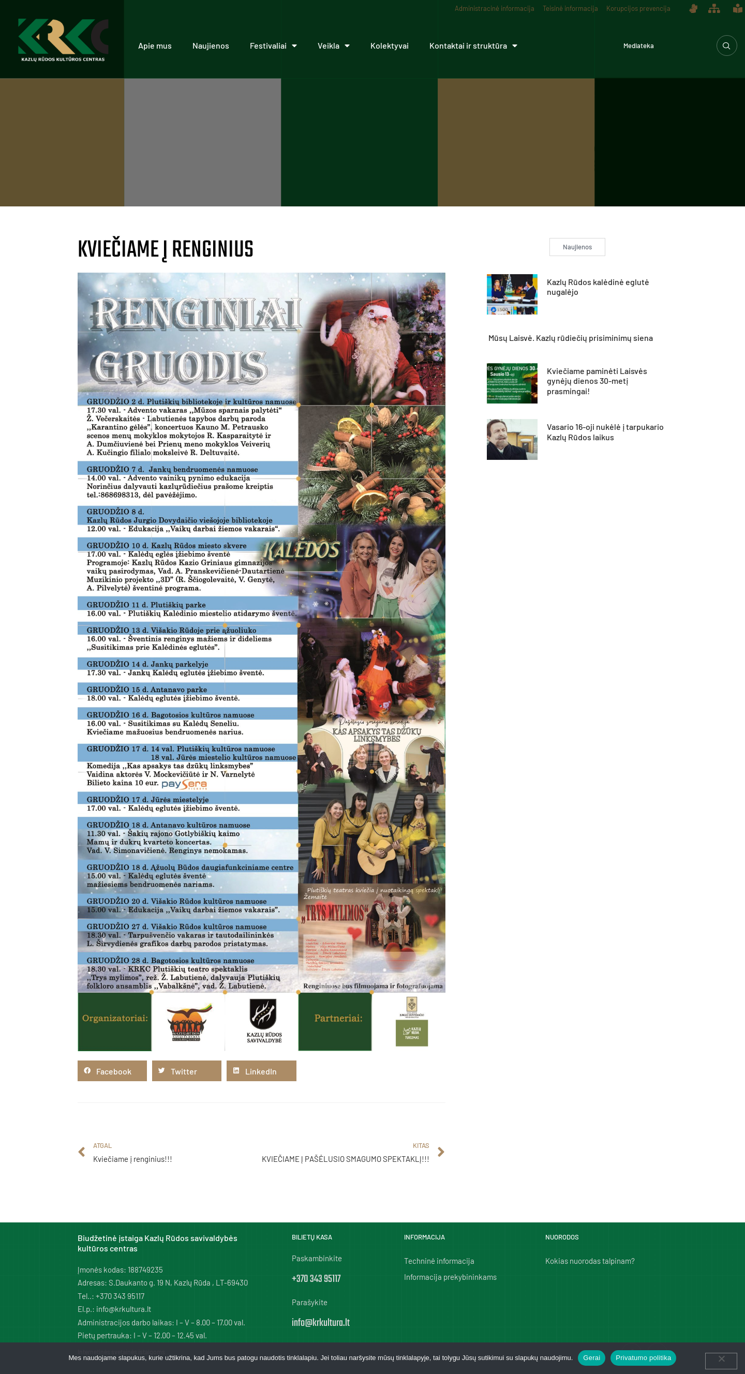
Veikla (334, 45)
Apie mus (155, 45)
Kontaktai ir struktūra (473, 45)
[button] (112, 1071)
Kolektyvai (389, 45)
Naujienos (210, 45)
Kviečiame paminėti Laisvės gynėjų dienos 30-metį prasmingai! (597, 380)
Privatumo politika (643, 1358)
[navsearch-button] (727, 45)
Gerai (591, 1358)
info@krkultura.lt (321, 1323)
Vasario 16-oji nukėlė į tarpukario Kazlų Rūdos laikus (605, 431)
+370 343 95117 (316, 1279)
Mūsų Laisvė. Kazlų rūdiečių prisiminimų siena (570, 337)
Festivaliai (273, 45)
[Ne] (721, 1361)
